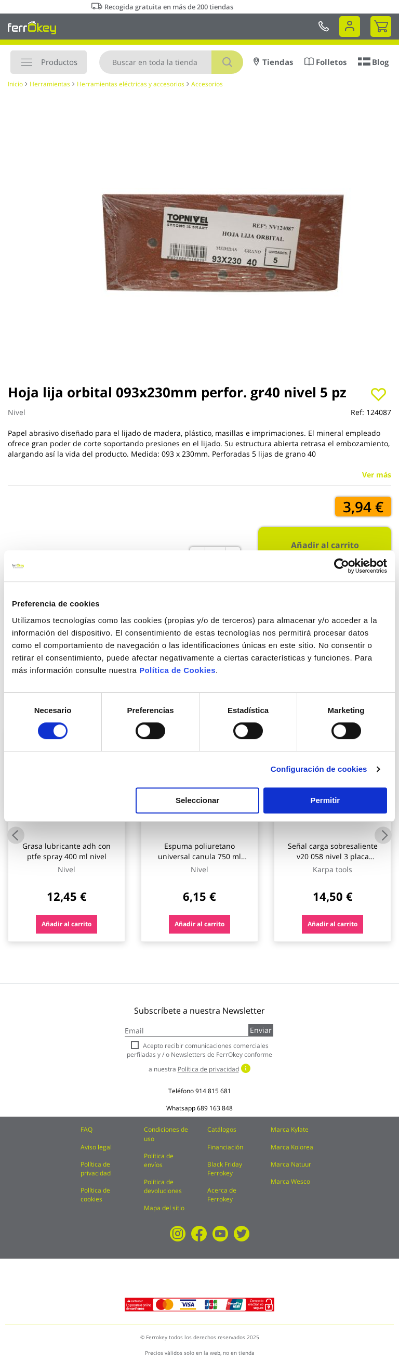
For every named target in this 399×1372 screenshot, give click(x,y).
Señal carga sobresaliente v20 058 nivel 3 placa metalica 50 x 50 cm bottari (333, 856)
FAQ (86, 1129)
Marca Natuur (291, 1164)
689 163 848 (215, 1108)
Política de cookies (95, 1194)
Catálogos (221, 1129)
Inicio (15, 84)
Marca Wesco (290, 1181)
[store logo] (32, 27)
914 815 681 (213, 1090)
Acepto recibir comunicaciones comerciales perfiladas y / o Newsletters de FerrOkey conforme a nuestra (199, 1057)
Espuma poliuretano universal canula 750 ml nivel (199, 856)
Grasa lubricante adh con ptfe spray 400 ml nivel (66, 851)
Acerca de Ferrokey (221, 1194)
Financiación (225, 1147)
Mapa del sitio (164, 1207)
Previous (15, 835)
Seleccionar (197, 800)
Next (383, 835)
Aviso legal (96, 1147)
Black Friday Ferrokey (224, 1168)
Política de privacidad (96, 1168)
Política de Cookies (177, 670)
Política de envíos (159, 1160)
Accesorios (207, 84)
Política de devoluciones (163, 1186)
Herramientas (50, 84)
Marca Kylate (290, 1129)
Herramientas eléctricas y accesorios (130, 84)
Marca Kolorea (292, 1147)
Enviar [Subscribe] (261, 1030)
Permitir (325, 800)
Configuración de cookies (319, 769)
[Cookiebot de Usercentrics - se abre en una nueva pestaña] (341, 566)
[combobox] (171, 62)
